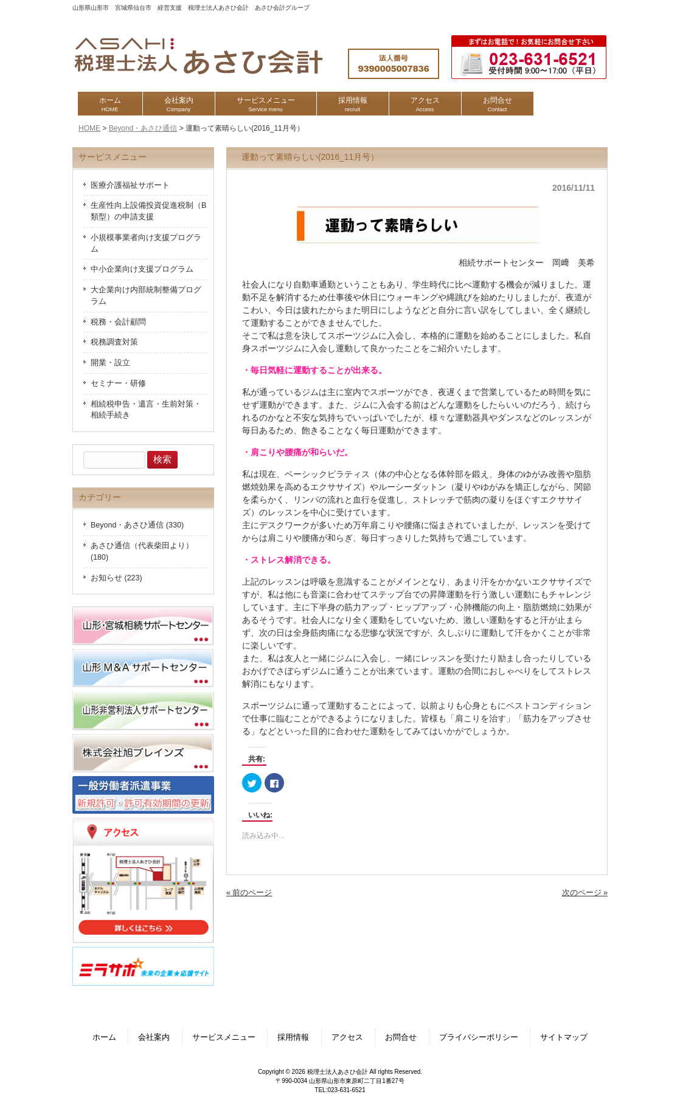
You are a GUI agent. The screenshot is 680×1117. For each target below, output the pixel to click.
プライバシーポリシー (478, 1037)
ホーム (104, 1037)
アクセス (347, 1037)
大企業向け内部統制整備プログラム (146, 296)
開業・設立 (110, 363)
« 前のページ (249, 892)
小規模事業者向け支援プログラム (146, 243)
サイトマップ (564, 1037)
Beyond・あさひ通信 (143, 128)
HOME (89, 128)
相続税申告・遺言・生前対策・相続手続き (146, 410)
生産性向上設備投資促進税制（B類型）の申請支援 (148, 211)
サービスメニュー (223, 1037)
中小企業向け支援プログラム (142, 269)
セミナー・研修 (118, 383)
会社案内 (154, 1037)
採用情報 (293, 1037)
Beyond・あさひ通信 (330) (137, 525)
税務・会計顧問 (118, 322)
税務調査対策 (114, 342)
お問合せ (401, 1037)
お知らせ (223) (116, 578)
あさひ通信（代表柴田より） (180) (142, 551)
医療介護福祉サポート (130, 185)
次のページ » (585, 892)
